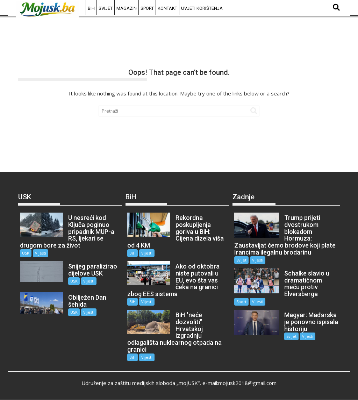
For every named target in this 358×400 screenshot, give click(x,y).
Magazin (126, 8)
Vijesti (40, 253)
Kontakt (167, 8)
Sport (147, 8)
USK (25, 253)
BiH (91, 8)
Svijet (106, 8)
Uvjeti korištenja (202, 8)
